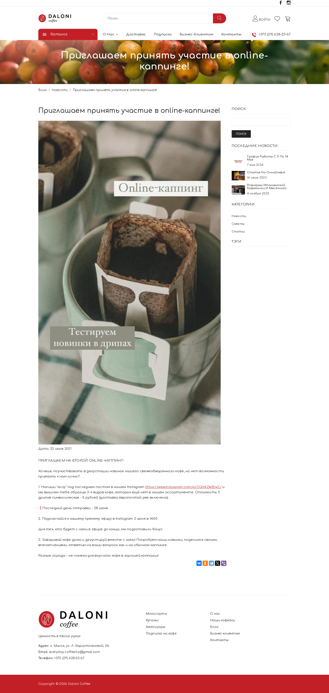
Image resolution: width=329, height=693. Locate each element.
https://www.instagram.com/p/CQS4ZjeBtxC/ (183, 487)
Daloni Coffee (79, 684)
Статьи (238, 231)
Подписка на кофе (161, 633)
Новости (60, 90)
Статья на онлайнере (266, 172)
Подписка (163, 34)
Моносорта (156, 613)
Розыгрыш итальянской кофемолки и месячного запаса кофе (267, 188)
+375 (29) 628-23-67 (274, 34)
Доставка (135, 34)
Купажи (152, 620)
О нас (110, 34)
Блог (42, 90)
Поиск (241, 133)
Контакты (231, 34)
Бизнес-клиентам (196, 34)
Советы (238, 223)
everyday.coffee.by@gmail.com (74, 652)
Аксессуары (155, 627)
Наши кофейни (222, 620)
